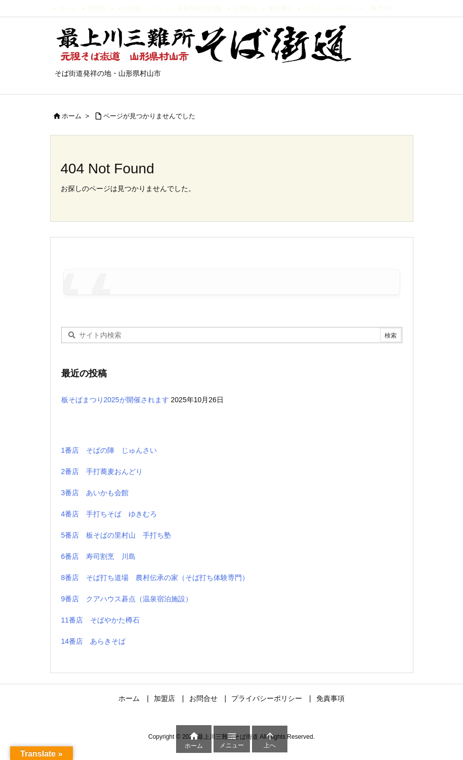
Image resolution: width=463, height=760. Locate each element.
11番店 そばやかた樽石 (100, 620)
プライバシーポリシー (333, 8)
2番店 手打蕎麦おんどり (102, 471)
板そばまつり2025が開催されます (115, 400)
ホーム (68, 8)
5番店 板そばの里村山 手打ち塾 (116, 535)
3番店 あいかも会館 (95, 493)
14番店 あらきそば (93, 641)
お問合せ (245, 8)
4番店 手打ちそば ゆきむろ (109, 514)
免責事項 (280, 8)
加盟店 (97, 8)
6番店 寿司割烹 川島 (98, 556)
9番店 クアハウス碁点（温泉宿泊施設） (127, 599)
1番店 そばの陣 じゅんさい (109, 450)
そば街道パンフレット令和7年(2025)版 (169, 8)
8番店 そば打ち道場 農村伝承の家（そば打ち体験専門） (155, 578)
